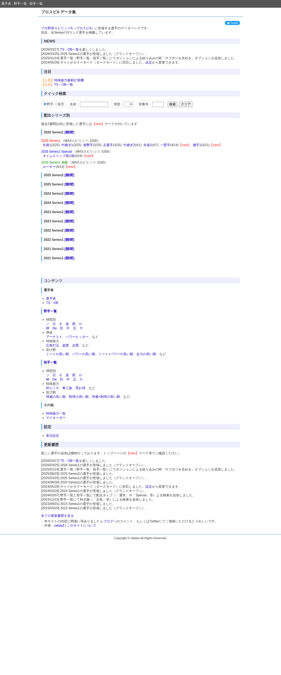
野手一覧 (20, 3)
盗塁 (65, 421)
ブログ (108, 597)
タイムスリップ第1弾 (58, 174)
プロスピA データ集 (58, 12)
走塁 (75, 421)
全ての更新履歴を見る (57, 591)
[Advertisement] (140, 28)
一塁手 (165, 163)
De (55, 404)
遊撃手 (88, 163)
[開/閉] (69, 150)
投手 (59, 122)
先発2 (147, 163)
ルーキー (49, 185)
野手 (48, 122)
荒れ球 (80, 464)
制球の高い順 (79, 472)
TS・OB (52, 378)
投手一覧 (36, 3)
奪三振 (67, 464)
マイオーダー (56, 493)
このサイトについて (81, 601)
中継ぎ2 (129, 163)
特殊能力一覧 (56, 489)
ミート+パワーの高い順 (115, 430)
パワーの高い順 (83, 430)
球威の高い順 (56, 472)
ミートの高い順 (57, 430)
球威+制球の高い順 (106, 472)
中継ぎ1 (67, 163)
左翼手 (108, 163)
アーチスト (54, 412)
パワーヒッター (77, 412)
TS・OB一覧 (69, 68)
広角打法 (52, 421)
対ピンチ (52, 464)
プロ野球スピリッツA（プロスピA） (68, 46)
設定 (148, 81)
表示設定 (52, 511)
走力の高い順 (146, 430)
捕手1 (197, 163)
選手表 (6, 3)
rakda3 (59, 601)
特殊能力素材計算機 (69, 98)
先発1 (47, 163)
